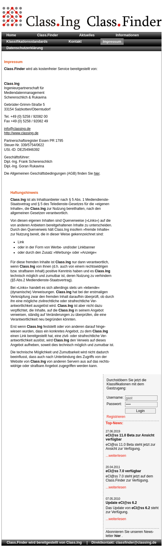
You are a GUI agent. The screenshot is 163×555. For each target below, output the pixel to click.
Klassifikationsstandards (26, 42)
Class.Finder (47, 35)
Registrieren (116, 417)
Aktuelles (86, 35)
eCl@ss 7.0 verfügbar (123, 471)
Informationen (127, 35)
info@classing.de (17, 129)
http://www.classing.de (21, 133)
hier (96, 173)
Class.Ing (74, 542)
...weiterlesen (116, 456)
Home (11, 35)
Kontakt (75, 42)
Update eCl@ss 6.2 (121, 503)
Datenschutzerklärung (24, 48)
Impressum (112, 42)
